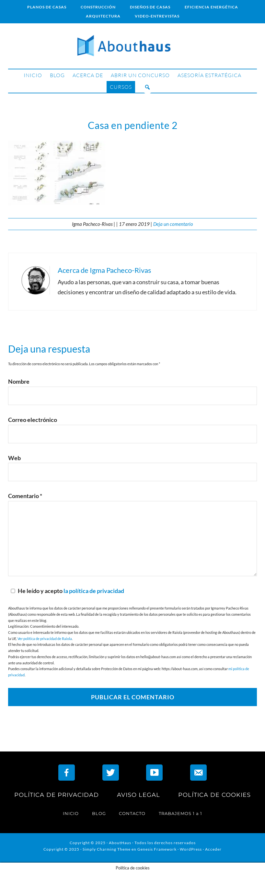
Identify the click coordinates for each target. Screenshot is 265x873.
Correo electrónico (32, 419)
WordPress (191, 849)
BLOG (99, 813)
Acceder (213, 849)
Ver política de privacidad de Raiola (44, 638)
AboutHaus (132, 46)
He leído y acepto (66, 590)
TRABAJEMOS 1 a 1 (180, 813)
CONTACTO (132, 813)
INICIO (71, 813)
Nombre (18, 381)
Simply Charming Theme (107, 849)
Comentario (25, 495)
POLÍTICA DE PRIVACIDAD (56, 794)
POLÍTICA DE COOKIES (214, 794)
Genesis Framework (157, 849)
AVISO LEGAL (138, 794)
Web (14, 457)
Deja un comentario (173, 224)
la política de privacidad (93, 590)
